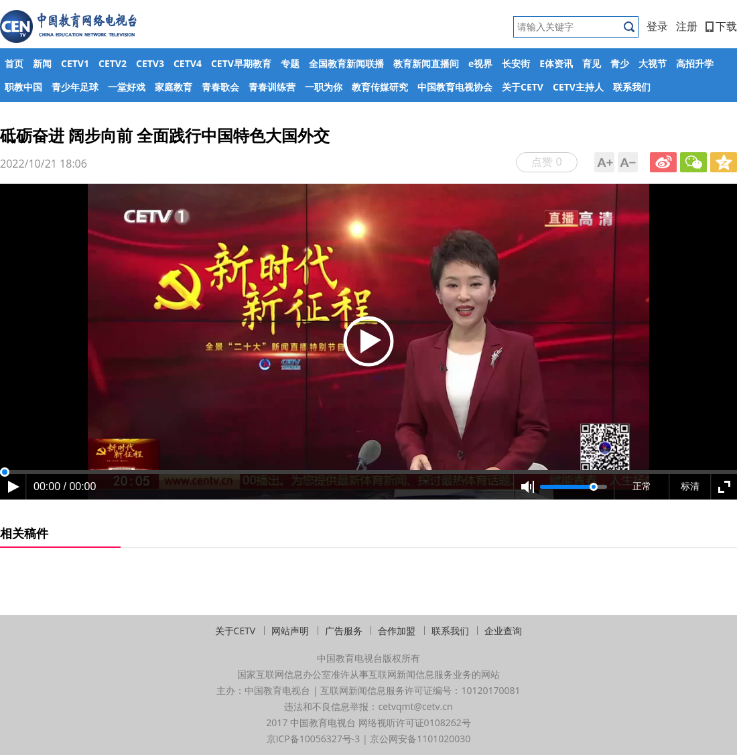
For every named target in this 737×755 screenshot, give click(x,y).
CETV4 (188, 63)
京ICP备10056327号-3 (313, 738)
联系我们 (632, 86)
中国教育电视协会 (454, 86)
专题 (290, 63)
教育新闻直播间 (426, 63)
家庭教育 (173, 86)
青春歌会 (220, 86)
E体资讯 (556, 63)
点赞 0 (546, 161)
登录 (657, 26)
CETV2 (112, 63)
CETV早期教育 (241, 63)
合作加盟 (396, 630)
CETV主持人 (578, 86)
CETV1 (75, 63)
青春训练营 (272, 86)
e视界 (480, 63)
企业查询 (503, 630)
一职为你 (323, 86)
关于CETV (522, 86)
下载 (721, 26)
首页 (14, 63)
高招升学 (695, 63)
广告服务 (343, 630)
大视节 (653, 63)
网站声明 (290, 630)
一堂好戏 (126, 86)
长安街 (516, 63)
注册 (686, 26)
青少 (619, 63)
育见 (591, 63)
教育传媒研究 (380, 86)
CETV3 (150, 63)
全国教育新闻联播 (346, 63)
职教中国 (23, 86)
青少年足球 (75, 86)
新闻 (42, 63)
